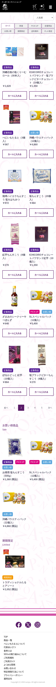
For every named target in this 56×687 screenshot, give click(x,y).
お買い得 (7, 31)
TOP (6, 636)
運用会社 (8, 678)
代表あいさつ (10, 647)
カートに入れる (15, 95)
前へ (6, 407)
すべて (7, 25)
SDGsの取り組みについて (15, 654)
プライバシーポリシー (13, 675)
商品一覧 (8, 640)
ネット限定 (48, 31)
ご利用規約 (9, 657)
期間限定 (21, 31)
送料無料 (34, 31)
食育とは (8, 650)
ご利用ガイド (9, 661)
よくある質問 (9, 664)
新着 (21, 25)
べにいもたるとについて (14, 643)
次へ (50, 407)
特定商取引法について (14, 671)
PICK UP (34, 25)
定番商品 (48, 25)
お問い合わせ (10, 668)
